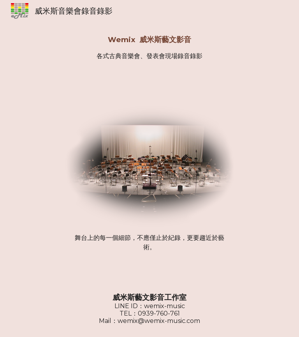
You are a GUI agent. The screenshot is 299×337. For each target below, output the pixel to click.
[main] (149, 47)
